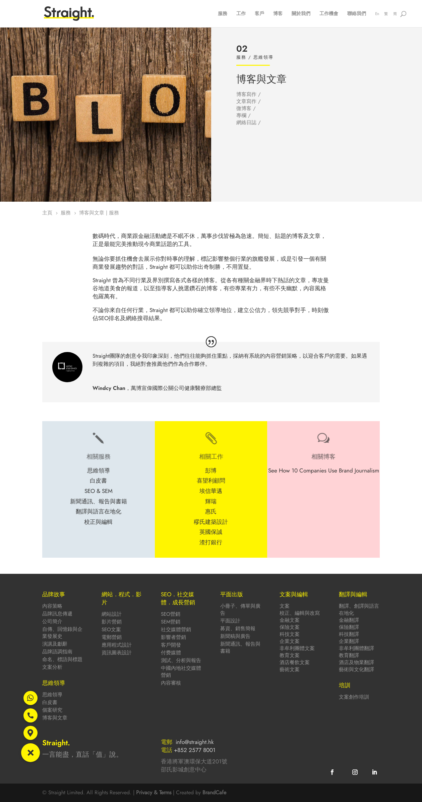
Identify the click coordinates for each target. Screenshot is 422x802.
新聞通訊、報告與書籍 (240, 647)
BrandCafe (214, 792)
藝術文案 (290, 669)
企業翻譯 (349, 641)
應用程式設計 (117, 645)
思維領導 (52, 694)
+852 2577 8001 (195, 750)
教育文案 (290, 655)
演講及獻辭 (54, 644)
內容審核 (171, 683)
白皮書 (49, 702)
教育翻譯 (349, 655)
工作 (241, 14)
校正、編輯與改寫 (300, 613)
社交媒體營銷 (176, 629)
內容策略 (52, 606)
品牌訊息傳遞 (57, 613)
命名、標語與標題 (62, 659)
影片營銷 (112, 621)
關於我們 (301, 14)
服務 (222, 14)
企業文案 (290, 641)
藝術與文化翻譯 (356, 669)
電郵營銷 (112, 637)
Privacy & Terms (153, 792)
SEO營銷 (170, 614)
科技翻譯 (349, 634)
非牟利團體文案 (297, 648)
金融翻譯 (349, 620)
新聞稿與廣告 (235, 636)
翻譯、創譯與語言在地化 (359, 609)
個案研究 (52, 710)
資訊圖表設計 (117, 652)
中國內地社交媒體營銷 (181, 671)
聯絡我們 (356, 14)
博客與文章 (54, 717)
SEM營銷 (170, 621)
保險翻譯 (349, 627)
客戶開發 (171, 645)
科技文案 (290, 634)
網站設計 (112, 614)
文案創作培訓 (354, 697)
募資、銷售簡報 (237, 628)
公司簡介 (52, 621)
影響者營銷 (173, 637)
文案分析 (52, 667)
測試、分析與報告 (181, 660)
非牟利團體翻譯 (356, 648)
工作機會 (328, 14)
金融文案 (290, 620)
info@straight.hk (195, 742)
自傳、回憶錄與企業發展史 (62, 632)
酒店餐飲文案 (295, 662)
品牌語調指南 (57, 651)
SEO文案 (111, 629)
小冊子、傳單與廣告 (240, 609)
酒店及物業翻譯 (356, 662)
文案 (285, 606)
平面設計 (230, 620)
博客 (278, 14)
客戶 (259, 14)
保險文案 (290, 627)
